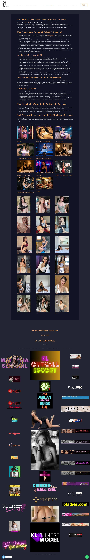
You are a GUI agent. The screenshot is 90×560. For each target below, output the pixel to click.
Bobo (37, 213)
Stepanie (57, 313)
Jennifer (57, 273)
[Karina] (23, 264)
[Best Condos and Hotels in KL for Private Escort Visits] (25, 132)
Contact (65, 5)
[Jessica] (62, 204)
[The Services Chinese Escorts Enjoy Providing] (44, 183)
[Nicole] (62, 284)
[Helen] (43, 284)
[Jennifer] (62, 264)
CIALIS (42, 5)
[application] (54, 5)
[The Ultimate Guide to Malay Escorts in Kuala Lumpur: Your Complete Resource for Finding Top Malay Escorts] (25, 166)
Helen (37, 293)
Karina (18, 273)
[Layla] (62, 244)
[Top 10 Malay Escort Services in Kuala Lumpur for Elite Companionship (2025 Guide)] (25, 183)
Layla (56, 253)
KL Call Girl (27, 22)
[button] (84, 5)
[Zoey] (23, 224)
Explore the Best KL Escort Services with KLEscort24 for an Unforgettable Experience (44, 174)
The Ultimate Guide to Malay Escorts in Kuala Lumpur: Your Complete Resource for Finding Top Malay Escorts (25, 174)
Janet (37, 313)
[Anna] (23, 284)
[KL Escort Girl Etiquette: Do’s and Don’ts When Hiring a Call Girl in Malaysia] (44, 149)
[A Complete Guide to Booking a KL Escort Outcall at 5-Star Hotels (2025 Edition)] (63, 166)
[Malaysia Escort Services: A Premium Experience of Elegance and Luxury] (63, 149)
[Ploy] (23, 204)
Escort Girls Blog (50, 5)
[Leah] (24, 244)
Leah (18, 253)
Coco (18, 313)
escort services (50, 35)
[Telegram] (3, 557)
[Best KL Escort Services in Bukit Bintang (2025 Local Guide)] (63, 132)
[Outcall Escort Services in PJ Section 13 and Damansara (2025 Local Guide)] (25, 149)
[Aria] (43, 244)
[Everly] (62, 224)
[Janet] (43, 303)
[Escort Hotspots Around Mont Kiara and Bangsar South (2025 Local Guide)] (44, 132)
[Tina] (43, 224)
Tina (37, 233)
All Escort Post (73, 5)
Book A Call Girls (45, 335)
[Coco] (23, 303)
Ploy (18, 213)
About (59, 5)
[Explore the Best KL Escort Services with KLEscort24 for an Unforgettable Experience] (44, 166)
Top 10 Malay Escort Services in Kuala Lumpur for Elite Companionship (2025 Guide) (25, 192)
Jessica (56, 213)
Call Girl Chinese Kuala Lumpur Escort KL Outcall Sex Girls (25, 5)
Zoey (18, 233)
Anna (18, 293)
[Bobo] (43, 204)
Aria (37, 253)
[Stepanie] (62, 303)
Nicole (56, 293)
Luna (37, 273)
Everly (56, 233)
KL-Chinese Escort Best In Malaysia (63, 178)
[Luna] (43, 264)
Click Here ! (45, 344)
